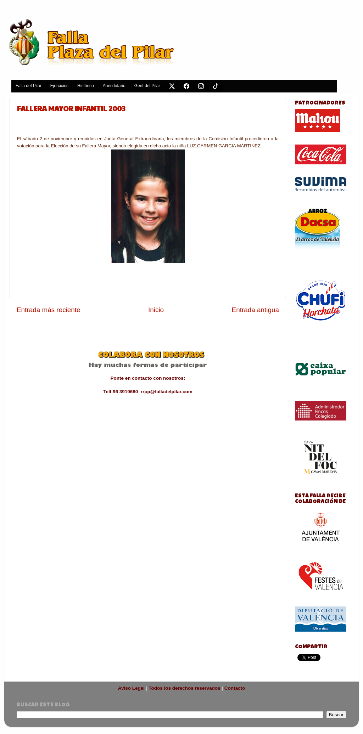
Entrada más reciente (48, 310)
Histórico (85, 85)
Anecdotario (114, 85)
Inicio (156, 310)
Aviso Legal (131, 688)
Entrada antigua (255, 310)
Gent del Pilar (147, 85)
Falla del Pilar (28, 85)
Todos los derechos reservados (184, 688)
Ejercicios (59, 85)
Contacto (234, 688)
